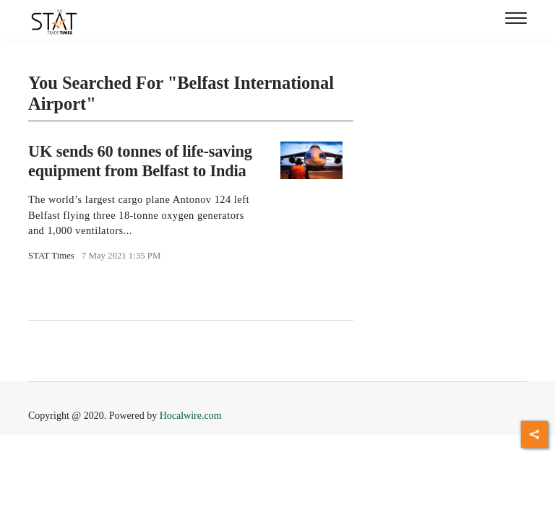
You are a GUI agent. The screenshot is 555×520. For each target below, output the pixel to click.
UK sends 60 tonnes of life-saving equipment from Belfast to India (140, 161)
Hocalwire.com (191, 415)
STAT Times (51, 256)
